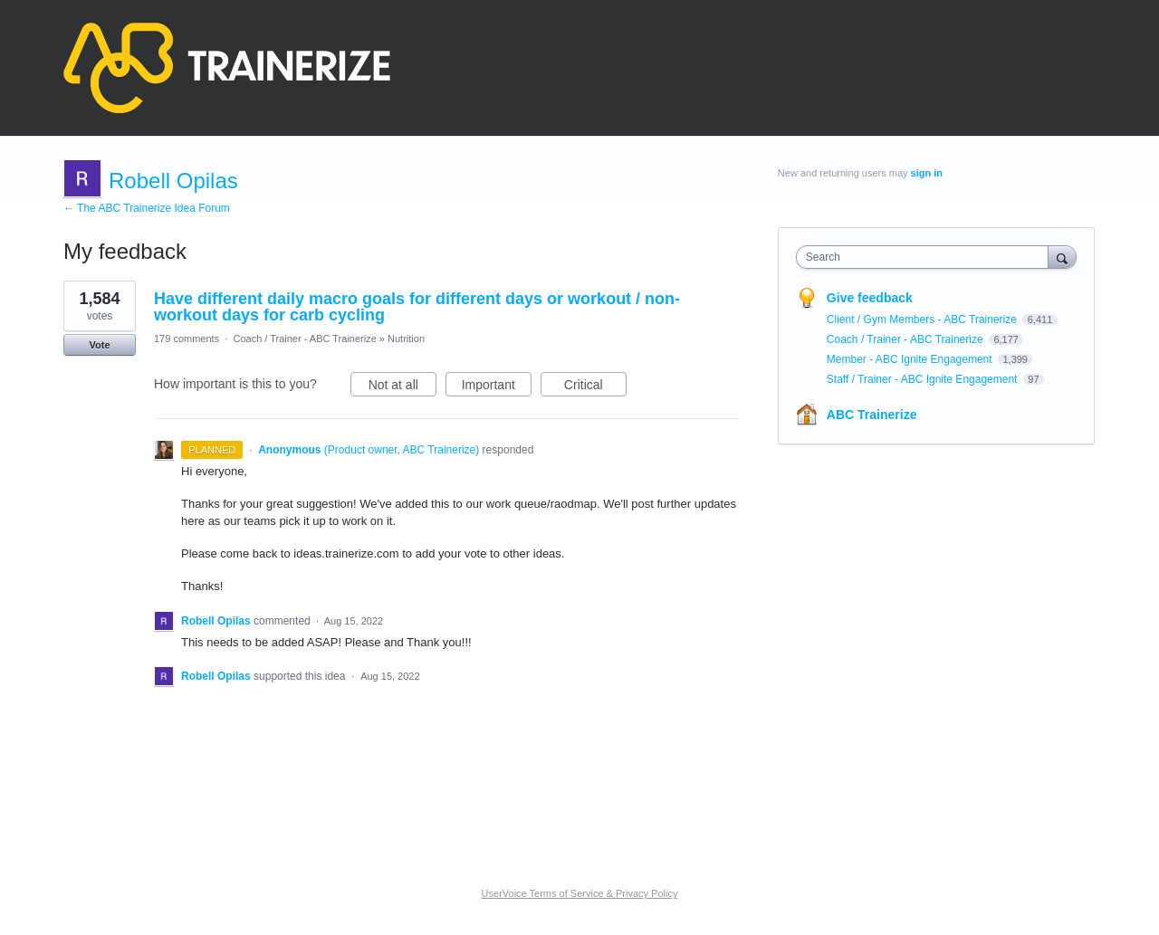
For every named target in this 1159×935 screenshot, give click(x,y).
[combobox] (927, 257)
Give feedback (870, 298)
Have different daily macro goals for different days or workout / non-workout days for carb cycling (417, 307)
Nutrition (406, 338)
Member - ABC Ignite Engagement (911, 359)
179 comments (186, 338)
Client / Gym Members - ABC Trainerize (923, 319)
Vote (99, 344)
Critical (595, 387)
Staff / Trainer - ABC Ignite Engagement (923, 379)
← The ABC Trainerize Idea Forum (146, 208)
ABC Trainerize (872, 414)
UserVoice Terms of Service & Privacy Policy (580, 893)
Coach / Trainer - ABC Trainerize (304, 338)
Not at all (402, 387)
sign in (927, 172)
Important (497, 387)
